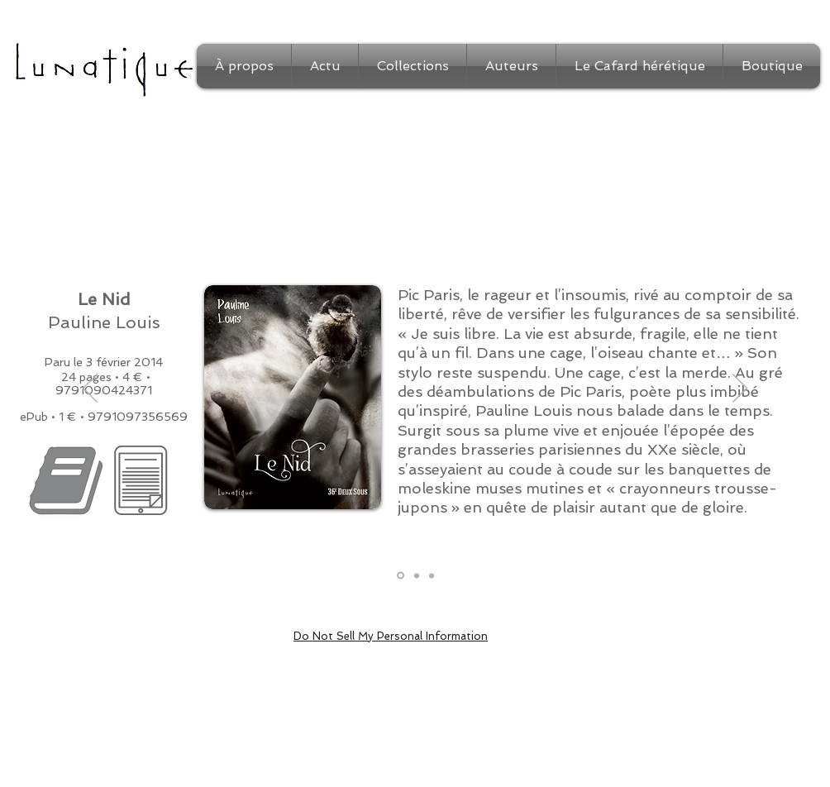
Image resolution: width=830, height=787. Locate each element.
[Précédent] (90, 389)
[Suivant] (739, 389)
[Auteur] (431, 575)
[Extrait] (416, 575)
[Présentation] (400, 576)
